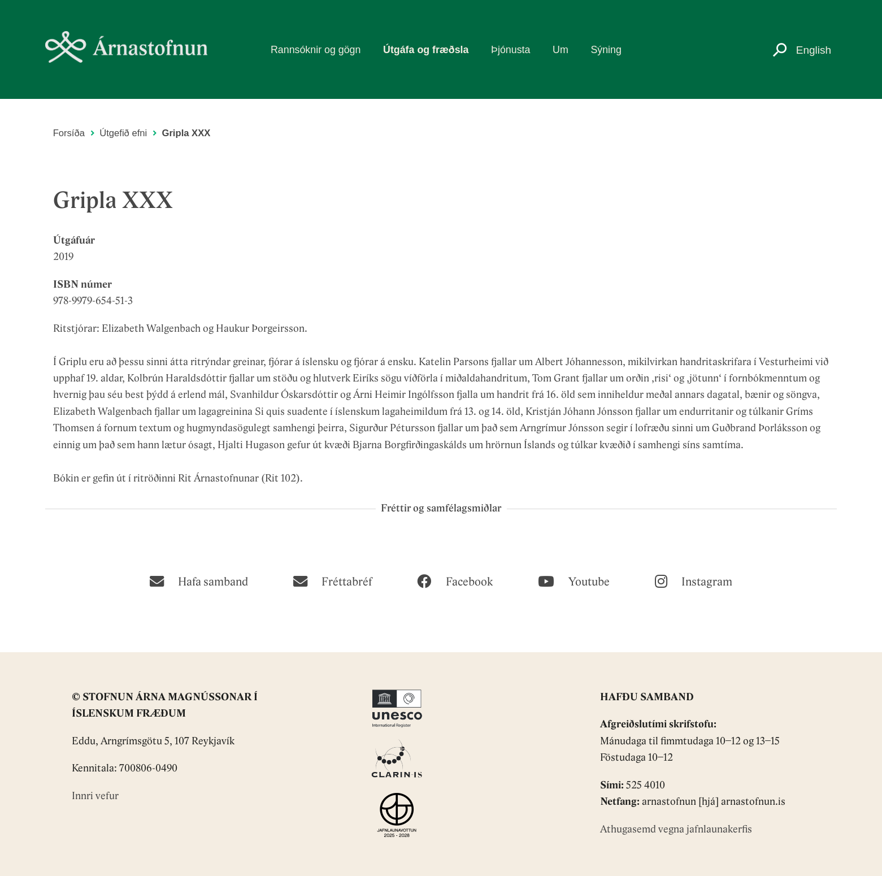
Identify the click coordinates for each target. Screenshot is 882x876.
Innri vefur (95, 796)
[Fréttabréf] (332, 580)
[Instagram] (693, 580)
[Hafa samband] (199, 580)
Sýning (605, 49)
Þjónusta (510, 49)
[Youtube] (574, 580)
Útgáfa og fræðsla (425, 49)
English (813, 50)
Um (560, 49)
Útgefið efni (123, 133)
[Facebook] (454, 580)
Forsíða (69, 133)
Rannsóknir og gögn (315, 49)
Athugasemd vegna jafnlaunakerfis (676, 830)
